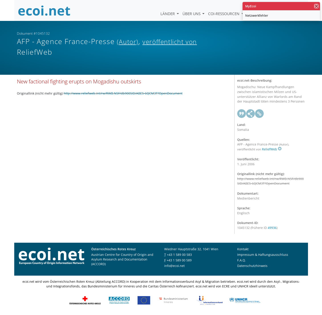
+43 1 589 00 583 (179, 255)
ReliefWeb (271, 150)
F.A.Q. (241, 261)
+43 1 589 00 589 (179, 261)
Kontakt (243, 250)
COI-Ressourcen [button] (224, 13)
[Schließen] (316, 6)
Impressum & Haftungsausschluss (262, 255)
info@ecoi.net (174, 266)
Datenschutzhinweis (252, 266)
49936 (272, 228)
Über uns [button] (191, 13)
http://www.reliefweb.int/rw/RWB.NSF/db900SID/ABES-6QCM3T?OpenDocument (123, 94)
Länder (168, 13)
